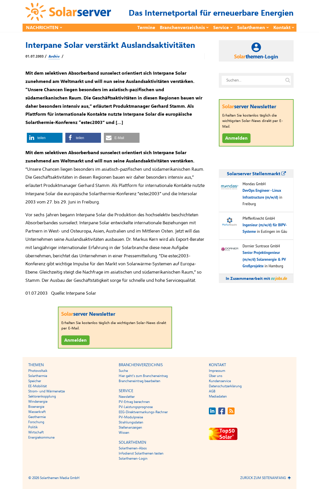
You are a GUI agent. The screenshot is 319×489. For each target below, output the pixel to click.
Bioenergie (36, 406)
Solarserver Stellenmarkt (256, 174)
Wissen (124, 432)
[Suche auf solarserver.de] (287, 80)
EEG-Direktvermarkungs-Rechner (143, 412)
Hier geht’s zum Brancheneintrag (143, 376)
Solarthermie (37, 376)
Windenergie (37, 401)
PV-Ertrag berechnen (134, 402)
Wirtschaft (36, 432)
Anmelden (75, 340)
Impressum (217, 370)
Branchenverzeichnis (182, 28)
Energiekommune (41, 437)
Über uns (215, 376)
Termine (146, 28)
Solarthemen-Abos (133, 448)
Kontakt (281, 28)
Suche (123, 370)
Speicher (34, 381)
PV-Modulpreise (131, 417)
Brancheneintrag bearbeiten (139, 381)
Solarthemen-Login (133, 458)
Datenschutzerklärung (225, 386)
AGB (212, 391)
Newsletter (127, 396)
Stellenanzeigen (130, 427)
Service (221, 28)
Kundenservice (220, 381)
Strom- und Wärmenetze (46, 391)
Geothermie (37, 417)
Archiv (54, 56)
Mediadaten (218, 396)
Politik (33, 427)
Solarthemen (251, 28)
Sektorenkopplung (42, 396)
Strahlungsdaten (131, 422)
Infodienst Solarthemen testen (141, 453)
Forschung (36, 422)
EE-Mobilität (37, 386)
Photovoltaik (37, 370)
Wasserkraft (37, 411)
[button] (44, 138)
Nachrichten (42, 28)
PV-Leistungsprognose (136, 407)
